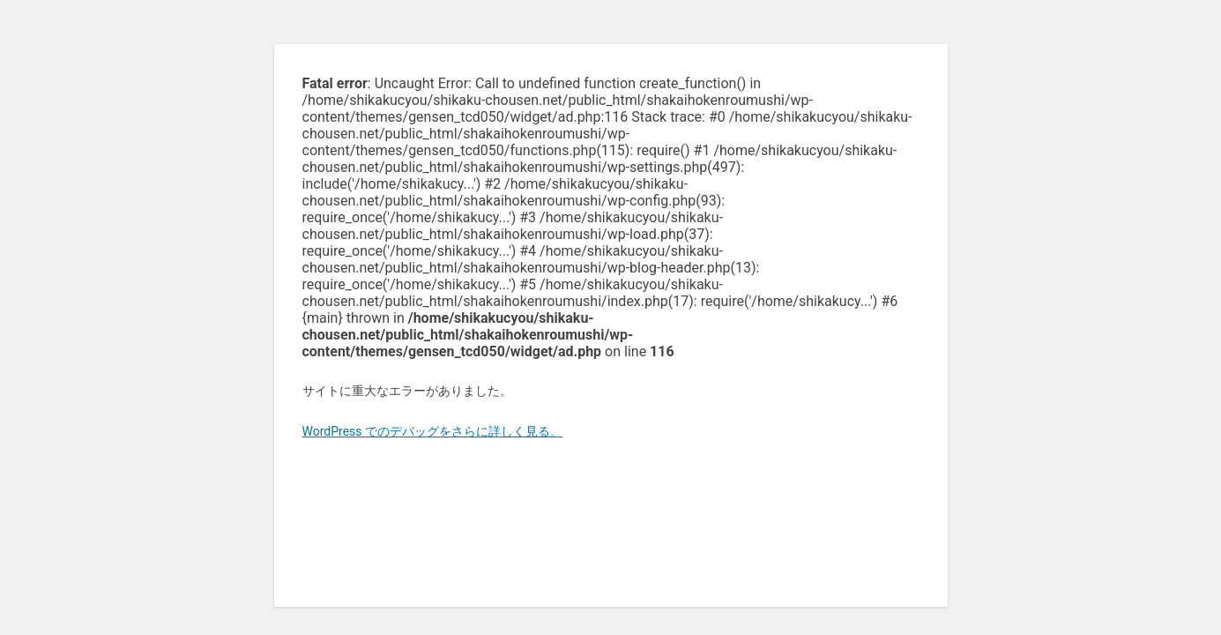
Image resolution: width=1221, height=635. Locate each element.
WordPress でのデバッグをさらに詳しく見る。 (432, 431)
